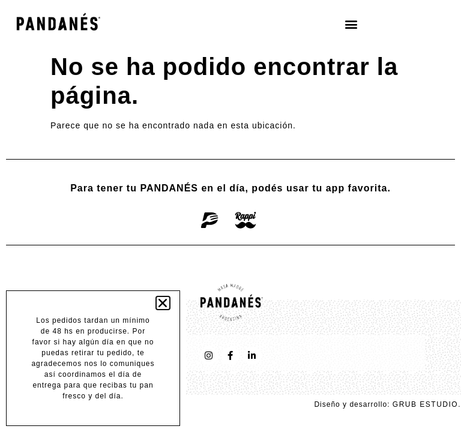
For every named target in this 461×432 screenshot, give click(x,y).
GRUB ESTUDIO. (427, 404)
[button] (351, 24)
